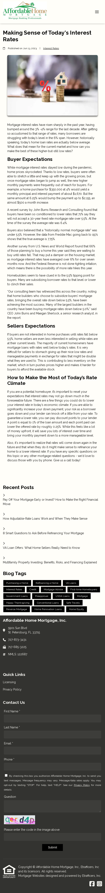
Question (10, 796)
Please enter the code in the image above (32, 829)
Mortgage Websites (31, 875)
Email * (8, 743)
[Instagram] (99, 884)
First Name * (12, 711)
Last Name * (12, 727)
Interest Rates (51, 48)
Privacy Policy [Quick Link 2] (12, 689)
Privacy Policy (82, 785)
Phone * (9, 759)
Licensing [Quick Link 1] (9, 682)
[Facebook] (92, 884)
